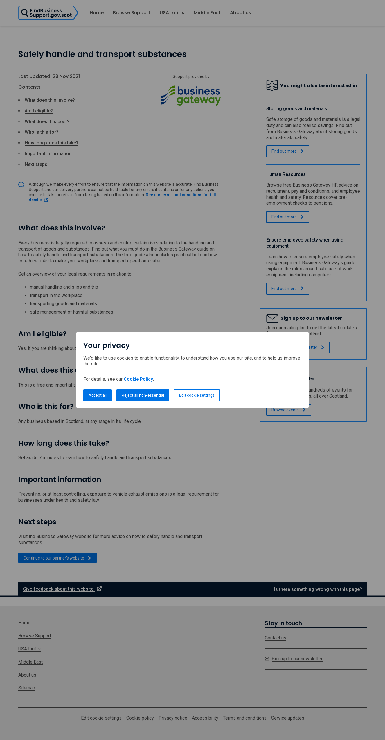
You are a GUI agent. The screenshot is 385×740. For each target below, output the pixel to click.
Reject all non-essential (143, 395)
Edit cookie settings (197, 395)
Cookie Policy (138, 379)
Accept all (98, 395)
